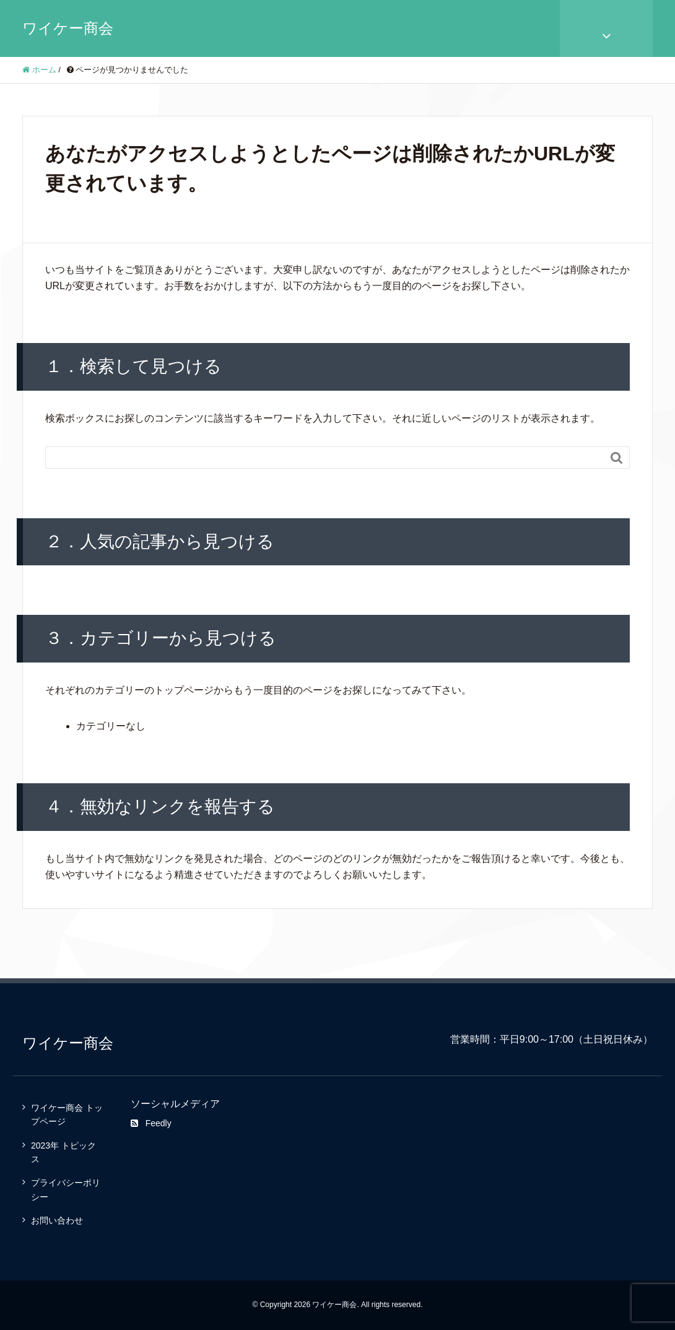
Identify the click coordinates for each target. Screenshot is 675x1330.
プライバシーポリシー (65, 1189)
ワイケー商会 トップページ (67, 1114)
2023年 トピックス (63, 1152)
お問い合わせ (57, 1220)
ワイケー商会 (67, 28)
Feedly (151, 1123)
